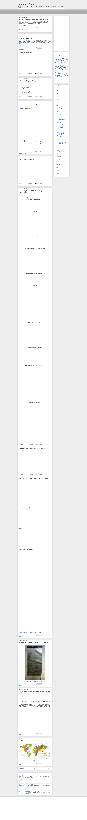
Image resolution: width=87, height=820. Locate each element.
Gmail (57, 65)
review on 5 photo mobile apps (31, 82)
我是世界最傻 (21, 775)
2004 (57, 173)
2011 (57, 162)
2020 (57, 96)
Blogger (67, 58)
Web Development (64, 79)
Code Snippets (23, 153)
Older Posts (49, 768)
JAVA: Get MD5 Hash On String (28, 104)
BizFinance (58, 58)
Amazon (60, 54)
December (59, 108)
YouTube (25, 734)
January (58, 159)
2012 (57, 161)
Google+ (56, 66)
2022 (57, 93)
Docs (67, 61)
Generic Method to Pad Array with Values (25, 787)
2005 (57, 171)
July (57, 150)
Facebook (57, 63)
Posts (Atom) (37, 771)
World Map (22, 740)
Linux (57, 68)
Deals (64, 61)
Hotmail (61, 66)
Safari (61, 74)
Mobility (66, 69)
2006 (57, 170)
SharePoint (62, 75)
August (58, 114)
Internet (25, 636)
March (58, 156)
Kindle (67, 67)
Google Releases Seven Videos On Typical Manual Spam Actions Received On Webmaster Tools (33, 479)
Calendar (61, 59)
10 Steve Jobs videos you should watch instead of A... (61, 120)
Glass (67, 63)
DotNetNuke (58, 62)
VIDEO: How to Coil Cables (26, 159)
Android (27, 87)
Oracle (66, 72)
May (57, 153)
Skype (66, 75)
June (58, 151)
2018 (57, 99)
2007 (57, 168)
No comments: (30, 27)
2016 (57, 102)
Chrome (65, 59)
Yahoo (25, 29)
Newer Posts (21, 768)
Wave (57, 79)
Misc (24, 49)
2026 (57, 87)
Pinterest (66, 73)
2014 (57, 105)
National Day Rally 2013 (25, 52)
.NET (55, 54)
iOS (29, 88)
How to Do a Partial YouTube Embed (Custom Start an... (60, 146)
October (58, 111)
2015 (57, 104)
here (26, 25)
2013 (57, 107)
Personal (57, 73)
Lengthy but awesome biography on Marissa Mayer (33, 19)
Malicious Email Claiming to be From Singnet (26, 784)
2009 (57, 165)
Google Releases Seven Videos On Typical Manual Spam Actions (29, 632)
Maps (61, 68)
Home (35, 768)
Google (22, 29)
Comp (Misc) (65, 60)
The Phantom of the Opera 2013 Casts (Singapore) (33, 642)
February (58, 157)
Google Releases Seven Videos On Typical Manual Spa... (61, 140)
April (58, 154)
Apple (22, 49)
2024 (57, 90)
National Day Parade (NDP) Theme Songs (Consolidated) (61, 133)
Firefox (63, 63)
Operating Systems (59, 72)
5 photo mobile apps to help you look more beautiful (34, 81)
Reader (56, 74)
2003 (57, 174)
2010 (57, 164)
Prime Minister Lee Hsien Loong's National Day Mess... (61, 136)
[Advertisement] (61, 33)
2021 (57, 95)
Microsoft (66, 68)
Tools (57, 77)
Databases (59, 61)
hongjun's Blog (26, 4)
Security (56, 75)
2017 (57, 101)
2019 (57, 98)
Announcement (63, 55)
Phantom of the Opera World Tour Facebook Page (36, 681)
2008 (57, 167)
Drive (62, 62)
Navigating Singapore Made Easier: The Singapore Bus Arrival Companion (30, 791)
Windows (59, 80)
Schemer (65, 74)
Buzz (57, 59)
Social (58, 76)
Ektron (66, 62)
